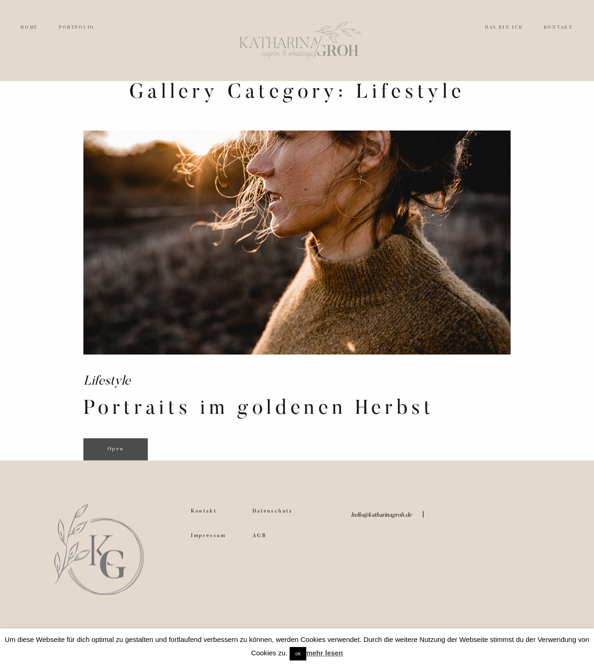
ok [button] (298, 653)
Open (115, 449)
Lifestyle (107, 381)
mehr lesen (324, 653)
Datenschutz (273, 518)
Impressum (208, 542)
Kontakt (203, 518)
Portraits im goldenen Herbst (259, 409)
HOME (29, 27)
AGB (260, 542)
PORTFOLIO (77, 27)
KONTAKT (558, 27)
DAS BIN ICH (504, 27)
